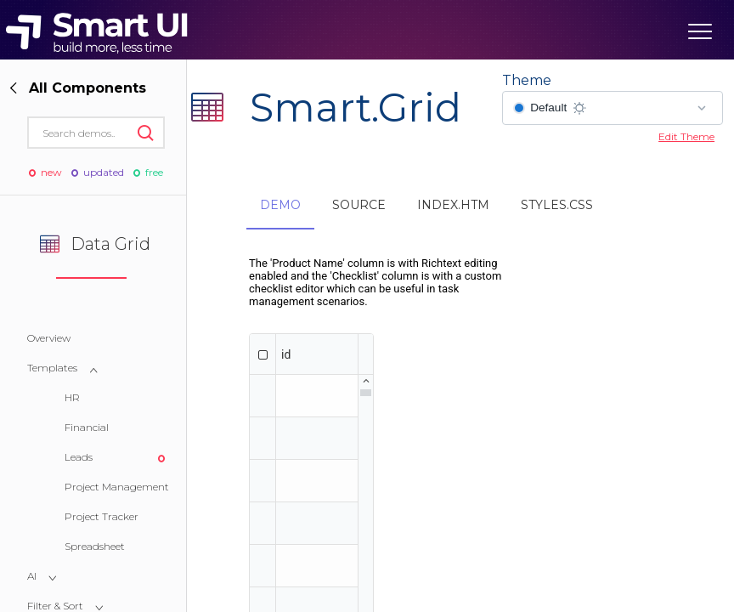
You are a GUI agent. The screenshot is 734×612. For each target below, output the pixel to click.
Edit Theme (686, 136)
